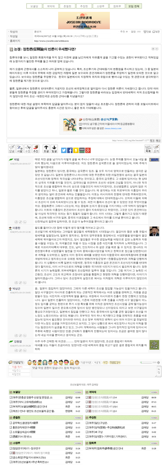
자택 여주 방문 (89, 128)
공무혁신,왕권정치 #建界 (25, 422)
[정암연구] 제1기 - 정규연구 (26, 448)
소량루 (100, 6)
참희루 (117, 6)
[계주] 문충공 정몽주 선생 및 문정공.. (31, 397)
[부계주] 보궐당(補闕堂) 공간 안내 (29, 406)
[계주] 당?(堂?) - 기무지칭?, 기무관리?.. (108, 436)
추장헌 (84, 6)
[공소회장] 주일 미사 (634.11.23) (28, 457)
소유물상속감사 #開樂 (23, 431)
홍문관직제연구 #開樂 (23, 427)
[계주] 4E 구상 (96, 431)
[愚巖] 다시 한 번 (20, 436)
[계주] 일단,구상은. (98, 422)
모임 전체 (133, 6)
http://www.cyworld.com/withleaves (51, 41)
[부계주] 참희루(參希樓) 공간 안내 (106, 448)
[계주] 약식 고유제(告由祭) (26, 401)
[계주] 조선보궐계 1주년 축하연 (28, 462)
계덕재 (51, 6)
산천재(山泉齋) (98, 119)
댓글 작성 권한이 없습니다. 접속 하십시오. (94, 371)
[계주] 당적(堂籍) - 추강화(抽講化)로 (107, 427)
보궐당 (34, 6)
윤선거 (37, 31)
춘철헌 (67, 6)
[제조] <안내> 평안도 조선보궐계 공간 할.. (33, 411)
